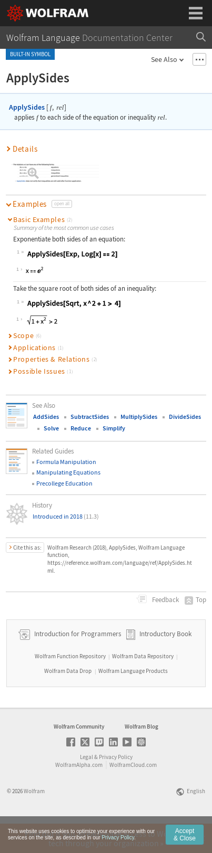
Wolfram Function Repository (70, 685)
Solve (51, 428)
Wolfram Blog (141, 756)
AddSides (46, 416)
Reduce (80, 428)
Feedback (164, 599)
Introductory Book (165, 663)
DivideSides (185, 416)
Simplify (114, 428)
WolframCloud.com (133, 794)
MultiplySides (138, 416)
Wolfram (34, 820)
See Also (164, 59)
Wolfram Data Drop (68, 700)
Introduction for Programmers (77, 663)
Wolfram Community (79, 756)
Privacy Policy (116, 786)
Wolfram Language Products (133, 700)
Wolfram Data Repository (143, 685)
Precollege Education (64, 483)
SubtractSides (89, 416)
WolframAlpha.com (79, 794)
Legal (86, 786)
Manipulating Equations (68, 472)
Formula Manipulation (66, 462)
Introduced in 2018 (66, 516)
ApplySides (27, 107)
